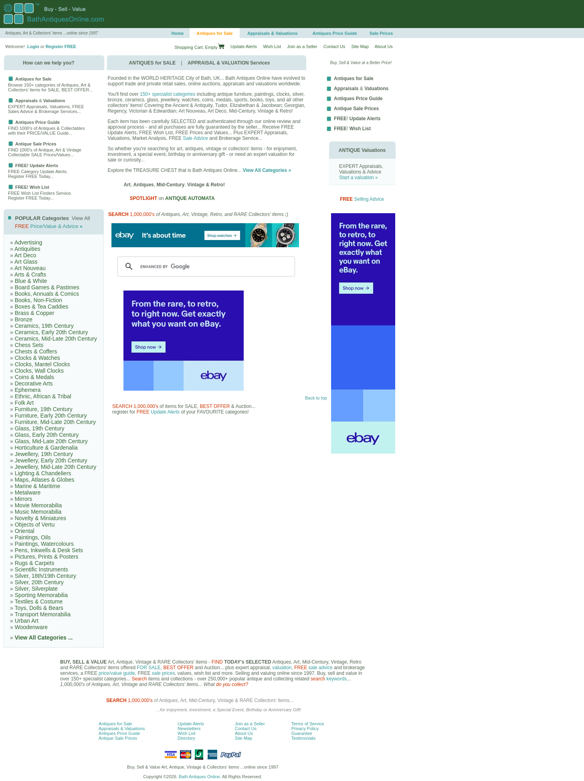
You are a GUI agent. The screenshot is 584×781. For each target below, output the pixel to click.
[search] (205, 266)
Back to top (316, 398)
